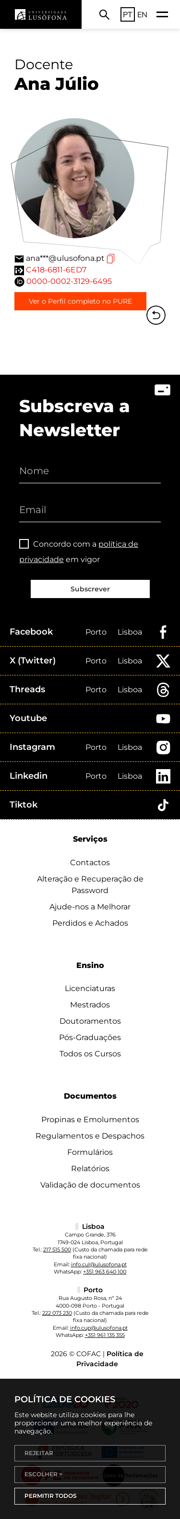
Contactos (90, 862)
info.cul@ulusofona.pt (99, 1264)
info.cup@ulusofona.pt (99, 1327)
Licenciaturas (90, 988)
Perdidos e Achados (90, 923)
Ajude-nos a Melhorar (90, 906)
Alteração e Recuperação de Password (90, 884)
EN (142, 14)
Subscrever (90, 589)
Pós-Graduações (90, 1037)
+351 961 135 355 (105, 1335)
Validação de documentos (90, 1184)
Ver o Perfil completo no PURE (80, 301)
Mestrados (90, 1004)
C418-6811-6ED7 (56, 269)
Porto (96, 632)
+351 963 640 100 (104, 1271)
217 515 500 (57, 1249)
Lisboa (130, 632)
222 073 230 (57, 1313)
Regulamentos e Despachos (90, 1135)
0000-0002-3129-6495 (69, 281)
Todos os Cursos (90, 1053)
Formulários (90, 1152)
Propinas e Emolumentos (90, 1119)
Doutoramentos (90, 1021)
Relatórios (90, 1168)
